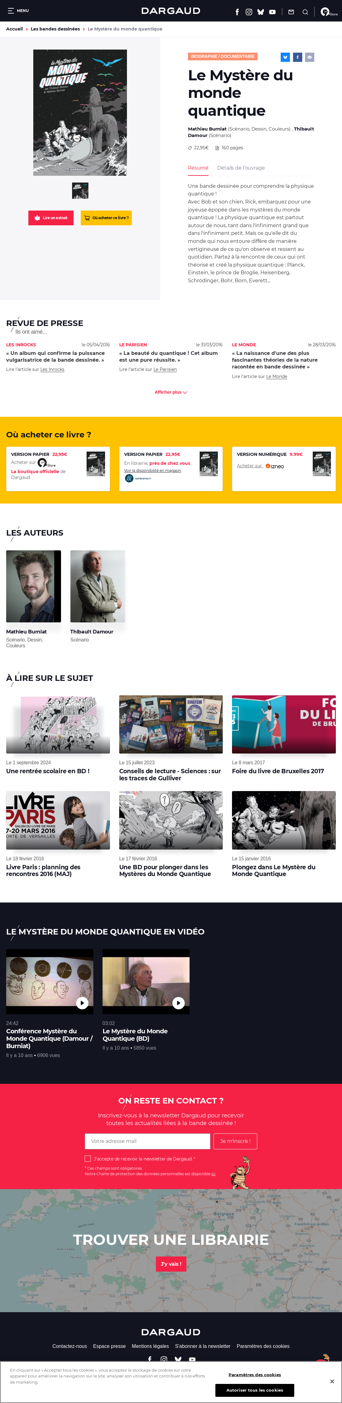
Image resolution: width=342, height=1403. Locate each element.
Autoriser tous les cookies (254, 1394)
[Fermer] (332, 1386)
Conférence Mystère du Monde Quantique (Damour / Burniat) (49, 1038)
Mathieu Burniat (207, 129)
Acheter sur (260, 466)
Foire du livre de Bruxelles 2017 (278, 771)
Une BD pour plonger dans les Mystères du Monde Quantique (165, 871)
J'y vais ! (171, 1264)
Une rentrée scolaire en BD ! (47, 771)
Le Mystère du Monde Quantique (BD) (135, 1034)
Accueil (14, 29)
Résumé (198, 168)
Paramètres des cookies (263, 1346)
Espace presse (109, 1346)
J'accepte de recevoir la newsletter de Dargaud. (143, 1159)
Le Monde (276, 376)
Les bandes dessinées (55, 29)
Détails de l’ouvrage (241, 168)
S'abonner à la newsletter (202, 1346)
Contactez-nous (69, 1346)
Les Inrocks (52, 369)
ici (213, 1174)
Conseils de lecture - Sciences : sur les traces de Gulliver (170, 775)
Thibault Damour (91, 632)
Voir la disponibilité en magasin (152, 475)
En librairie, (157, 463)
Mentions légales (150, 1346)
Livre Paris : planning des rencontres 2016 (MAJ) (43, 871)
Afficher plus (171, 392)
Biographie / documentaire (222, 56)
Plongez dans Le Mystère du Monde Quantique (273, 871)
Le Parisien (165, 369)
